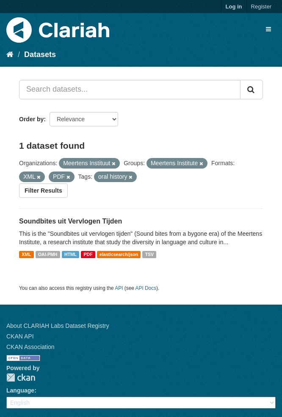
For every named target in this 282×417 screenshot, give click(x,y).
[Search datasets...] (130, 89)
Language (20, 390)
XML (26, 254)
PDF (88, 254)
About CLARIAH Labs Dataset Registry (57, 325)
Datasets (40, 54)
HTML (70, 254)
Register (261, 6)
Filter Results (43, 190)
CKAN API (20, 336)
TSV (149, 254)
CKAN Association (30, 346)
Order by (31, 119)
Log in (234, 6)
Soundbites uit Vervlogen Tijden (70, 221)
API (119, 288)
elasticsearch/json (119, 254)
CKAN (20, 377)
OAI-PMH (48, 254)
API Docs (146, 288)
